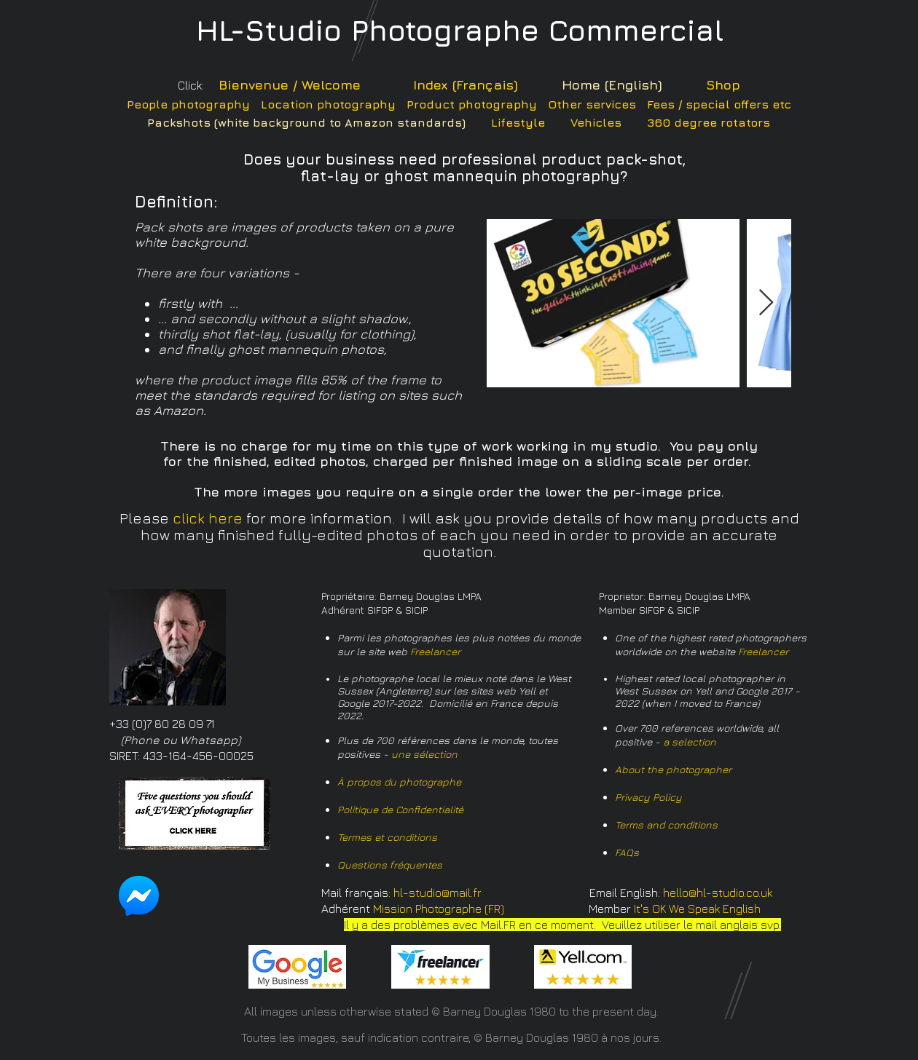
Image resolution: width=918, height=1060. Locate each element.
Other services (592, 104)
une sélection (424, 754)
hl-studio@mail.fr (437, 892)
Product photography (472, 104)
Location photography (328, 104)
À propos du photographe (399, 781)
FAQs (627, 852)
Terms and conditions (666, 824)
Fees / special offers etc (719, 104)
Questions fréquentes (389, 864)
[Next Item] (766, 303)
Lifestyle (518, 122)
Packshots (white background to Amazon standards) (306, 122)
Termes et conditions (387, 837)
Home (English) (612, 84)
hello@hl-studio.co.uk (717, 892)
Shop (723, 84)
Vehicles (595, 122)
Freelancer (435, 651)
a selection (689, 741)
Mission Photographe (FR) (438, 908)
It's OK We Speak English (697, 908)
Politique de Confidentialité (400, 809)
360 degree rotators (708, 122)
